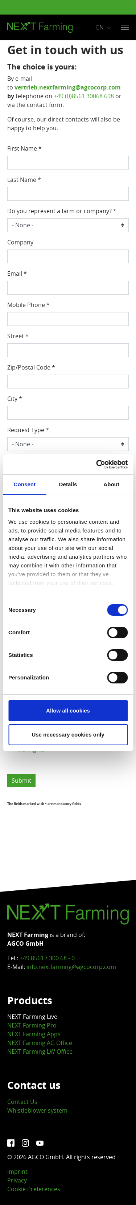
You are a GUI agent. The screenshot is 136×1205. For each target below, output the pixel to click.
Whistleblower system (37, 1110)
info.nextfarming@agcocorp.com (71, 967)
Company (20, 242)
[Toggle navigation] (125, 27)
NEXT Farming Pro (32, 1025)
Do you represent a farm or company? (61, 211)
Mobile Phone (28, 305)
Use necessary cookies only (68, 734)
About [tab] (111, 484)
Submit (21, 781)
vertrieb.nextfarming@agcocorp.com (68, 87)
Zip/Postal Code (31, 367)
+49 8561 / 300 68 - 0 (47, 958)
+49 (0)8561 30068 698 (84, 96)
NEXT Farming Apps (34, 1034)
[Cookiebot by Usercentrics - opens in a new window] (97, 464)
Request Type (28, 430)
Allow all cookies (68, 710)
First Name (24, 148)
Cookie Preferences (33, 1189)
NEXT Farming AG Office (39, 1043)
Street (18, 336)
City (14, 399)
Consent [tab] (24, 484)
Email (17, 274)
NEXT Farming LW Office (40, 1052)
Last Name (24, 180)
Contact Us (22, 1102)
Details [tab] (68, 484)
